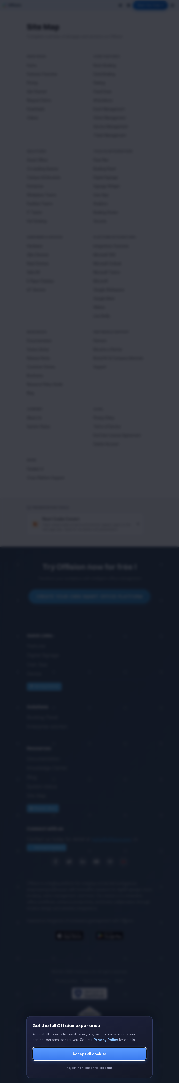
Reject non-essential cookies (89, 1068)
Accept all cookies (90, 1053)
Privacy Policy (106, 1039)
